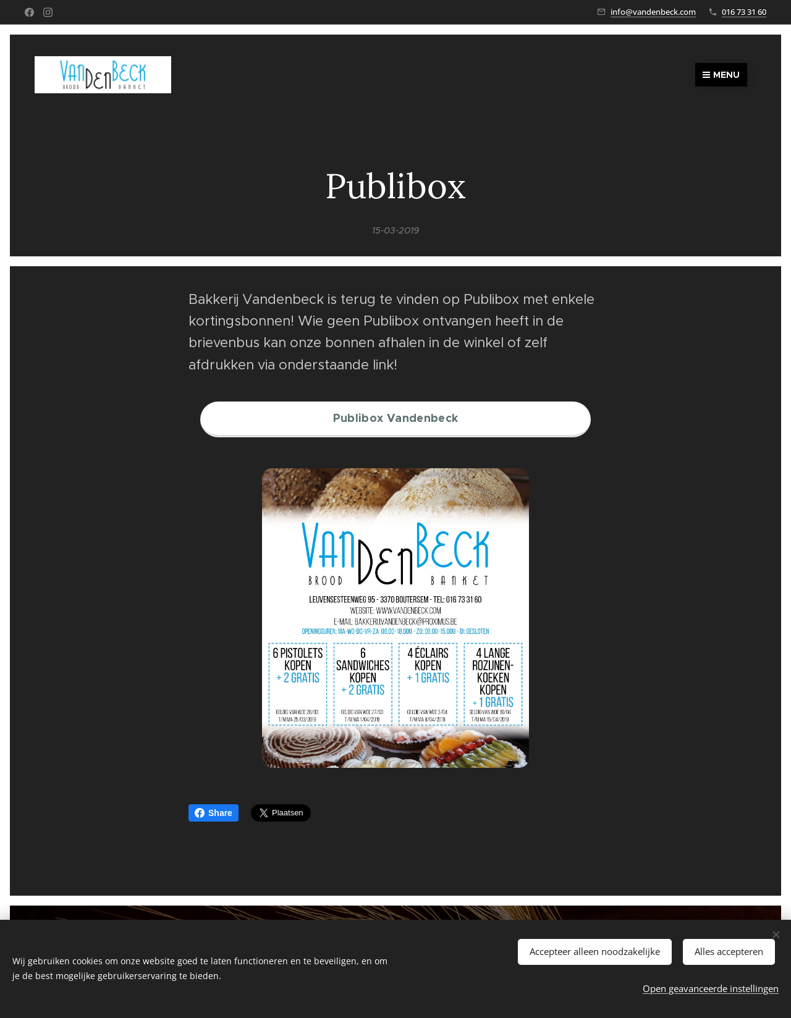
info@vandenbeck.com (653, 11)
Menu (721, 74)
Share (213, 813)
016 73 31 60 (744, 11)
